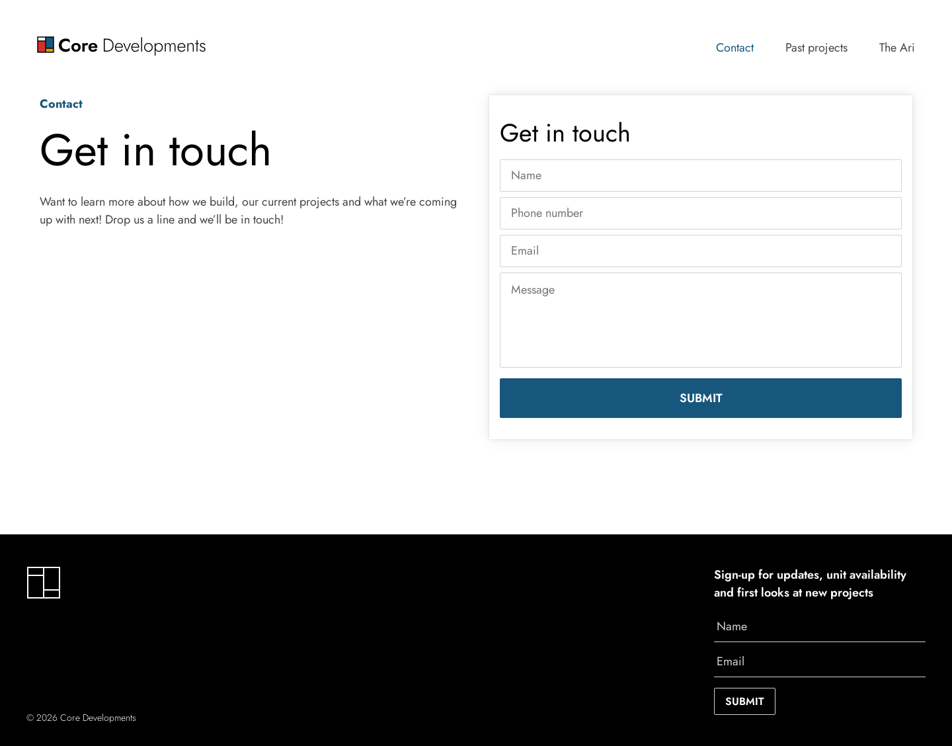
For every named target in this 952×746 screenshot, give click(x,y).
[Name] (701, 175)
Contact (735, 47)
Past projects (816, 47)
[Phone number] (701, 213)
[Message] (701, 320)
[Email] (701, 251)
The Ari (897, 47)
